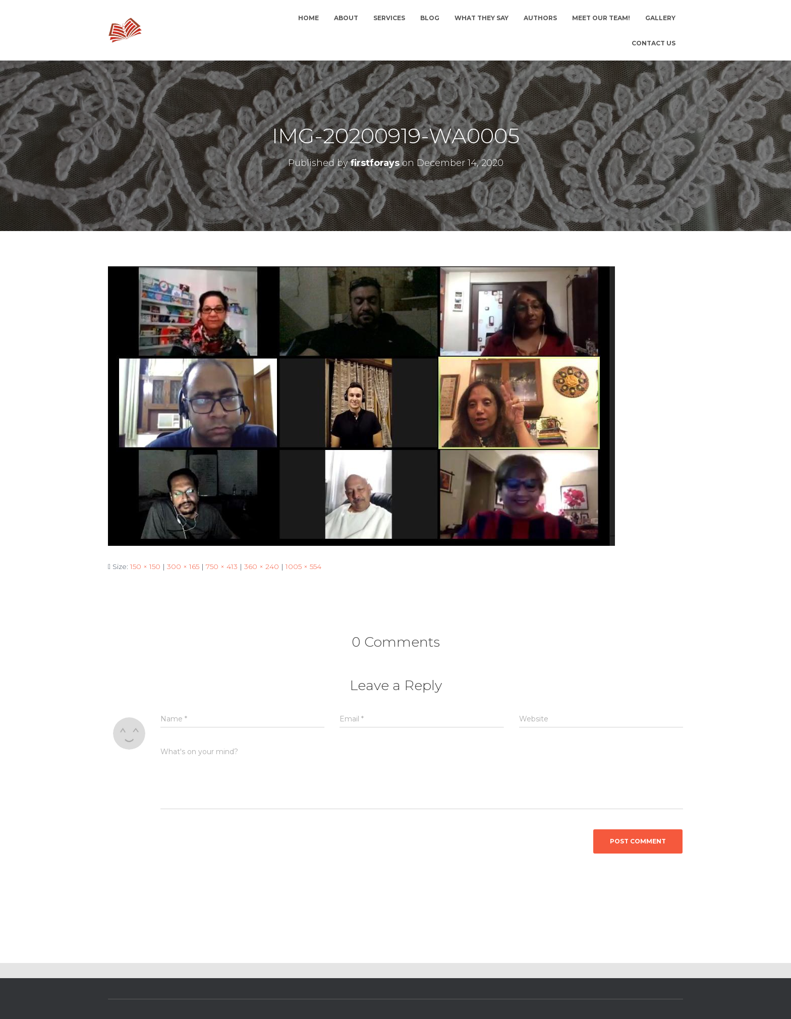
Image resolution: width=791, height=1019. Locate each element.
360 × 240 (261, 566)
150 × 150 (145, 566)
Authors (540, 18)
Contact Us (653, 43)
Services (389, 18)
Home (308, 18)
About (346, 18)
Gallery (660, 18)
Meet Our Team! (601, 18)
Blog (429, 18)
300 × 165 (183, 566)
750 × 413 (222, 566)
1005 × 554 (303, 566)
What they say (481, 18)
